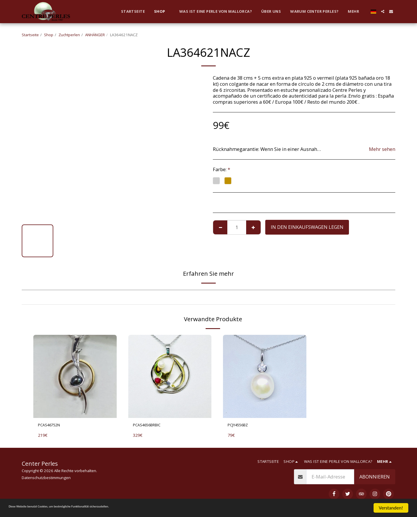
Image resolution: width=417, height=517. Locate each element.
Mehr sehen (382, 149)
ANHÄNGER (95, 34)
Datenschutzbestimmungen (46, 479)
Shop (48, 34)
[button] (383, 11)
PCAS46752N (52, 426)
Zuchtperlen (69, 34)
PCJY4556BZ (241, 426)
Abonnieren (374, 478)
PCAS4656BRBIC (150, 426)
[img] (75, 376)
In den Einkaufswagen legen (307, 227)
